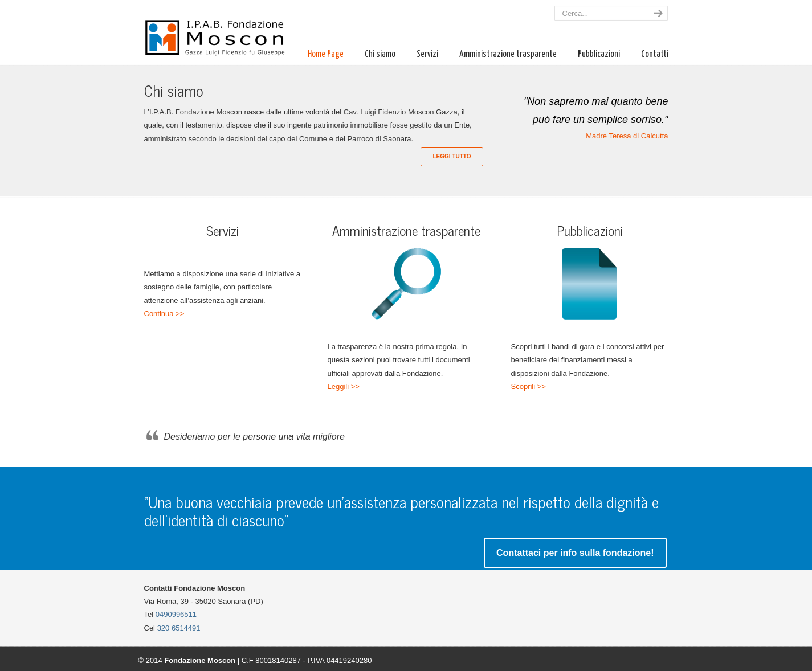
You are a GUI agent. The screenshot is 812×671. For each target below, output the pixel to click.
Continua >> (164, 313)
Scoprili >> (528, 386)
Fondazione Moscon (221, 30)
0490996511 (176, 614)
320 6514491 (179, 628)
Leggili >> (344, 386)
